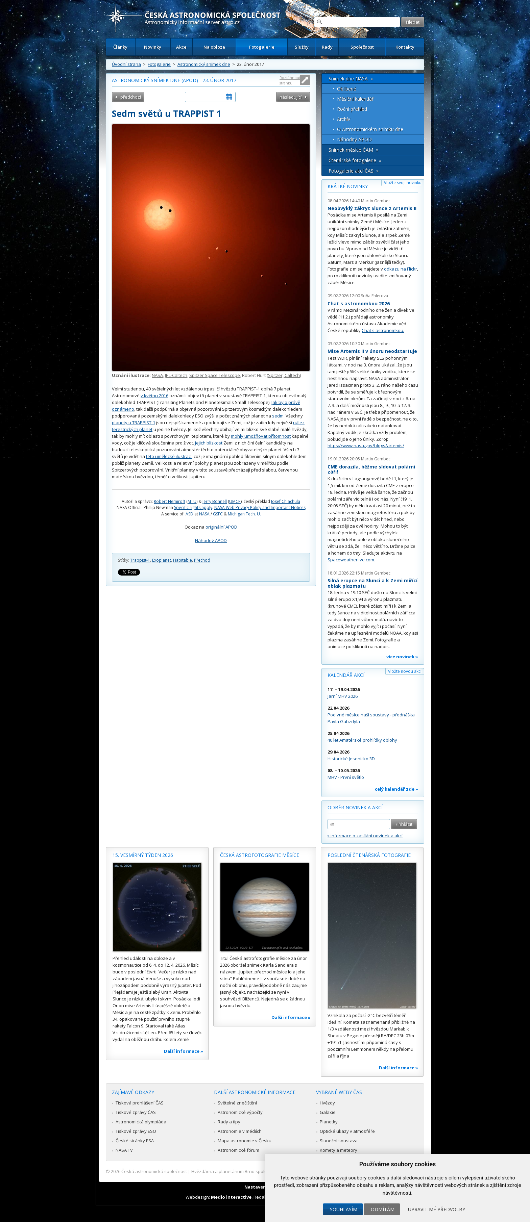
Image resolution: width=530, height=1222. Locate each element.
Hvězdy (327, 1103)
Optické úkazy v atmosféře (347, 1131)
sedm (278, 416)
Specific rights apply (193, 507)
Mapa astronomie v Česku (244, 1141)
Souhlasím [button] (343, 1209)
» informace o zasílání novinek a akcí (365, 836)
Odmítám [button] (382, 1209)
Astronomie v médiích (240, 1131)
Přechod (202, 560)
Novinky (152, 47)
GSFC (218, 514)
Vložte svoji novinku (402, 182)
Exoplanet (161, 560)
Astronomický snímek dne (203, 64)
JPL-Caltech (176, 375)
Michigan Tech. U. (244, 514)
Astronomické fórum (238, 1150)
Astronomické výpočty (240, 1112)
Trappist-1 (140, 560)
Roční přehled (352, 109)
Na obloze (214, 47)
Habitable (182, 560)
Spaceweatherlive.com (351, 560)
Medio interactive (231, 1197)
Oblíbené (346, 88)
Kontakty (404, 47)
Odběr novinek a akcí (355, 807)
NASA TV (124, 1150)
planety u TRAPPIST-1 (133, 422)
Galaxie (328, 1112)
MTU (192, 501)
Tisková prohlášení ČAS (140, 1103)
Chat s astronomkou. (383, 330)
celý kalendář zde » (396, 789)
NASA (157, 375)
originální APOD (221, 527)
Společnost (362, 47)
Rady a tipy (229, 1122)
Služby (302, 47)
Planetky (329, 1122)
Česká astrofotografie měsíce (259, 855)
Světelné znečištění (237, 1103)
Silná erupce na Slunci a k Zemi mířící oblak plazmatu (372, 583)
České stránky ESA (135, 1141)
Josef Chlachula (285, 501)
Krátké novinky (348, 186)
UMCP (235, 501)
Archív (343, 119)
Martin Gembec (375, 201)
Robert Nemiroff (169, 501)
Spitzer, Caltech (284, 375)
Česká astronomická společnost (154, 1171)
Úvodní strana (126, 64)
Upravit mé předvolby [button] (436, 1209)
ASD (189, 514)
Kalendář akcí (346, 675)
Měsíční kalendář (355, 99)
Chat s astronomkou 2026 (359, 303)
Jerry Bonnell (214, 501)
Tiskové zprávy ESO (136, 1131)
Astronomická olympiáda (141, 1122)
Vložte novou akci (404, 671)
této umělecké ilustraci (169, 456)
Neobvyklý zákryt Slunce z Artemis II (372, 208)
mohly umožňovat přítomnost (261, 436)
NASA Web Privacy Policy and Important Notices (260, 507)
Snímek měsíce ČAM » (353, 150)
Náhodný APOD (211, 540)
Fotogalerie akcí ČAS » (354, 171)
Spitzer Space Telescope (214, 375)
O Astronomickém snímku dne (370, 129)
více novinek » (402, 657)
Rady (327, 47)
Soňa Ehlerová (374, 296)
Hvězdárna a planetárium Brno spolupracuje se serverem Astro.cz (259, 1171)
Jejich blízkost (208, 443)
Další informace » (183, 1051)
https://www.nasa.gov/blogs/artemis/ (366, 445)
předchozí (130, 97)
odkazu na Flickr (400, 269)
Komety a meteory (338, 1150)
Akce (181, 47)
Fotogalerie (261, 47)
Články (120, 47)
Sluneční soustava (339, 1141)
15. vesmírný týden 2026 (143, 855)
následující (291, 97)
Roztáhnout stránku (290, 80)
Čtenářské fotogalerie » (355, 160)
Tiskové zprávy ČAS (136, 1112)
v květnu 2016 (154, 395)
